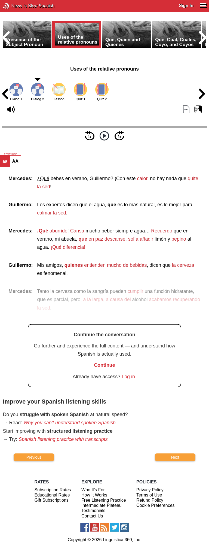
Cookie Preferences (155, 505)
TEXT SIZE (10, 154)
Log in (128, 376)
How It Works (94, 495)
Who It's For (93, 490)
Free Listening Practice (103, 500)
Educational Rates (52, 495)
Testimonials (93, 510)
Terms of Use (149, 495)
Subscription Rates (52, 490)
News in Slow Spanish (14, 6)
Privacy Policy (150, 490)
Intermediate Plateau (101, 505)
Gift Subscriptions (51, 500)
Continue (104, 365)
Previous (34, 457)
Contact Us (92, 516)
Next (175, 457)
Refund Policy (149, 500)
